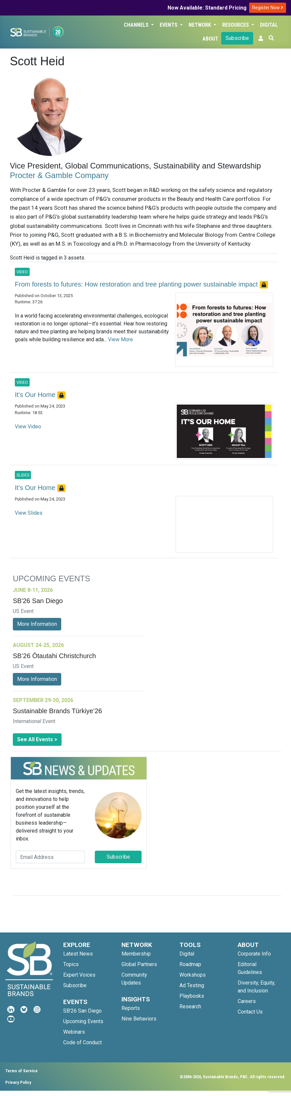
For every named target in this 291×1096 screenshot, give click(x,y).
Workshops (192, 975)
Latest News (78, 954)
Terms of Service (21, 1070)
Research (190, 1006)
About (210, 39)
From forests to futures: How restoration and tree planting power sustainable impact (137, 284)
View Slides (28, 513)
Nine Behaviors (138, 1019)
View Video (28, 426)
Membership (136, 954)
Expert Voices (79, 975)
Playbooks (191, 996)
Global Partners (139, 964)
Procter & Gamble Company (59, 175)
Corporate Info (254, 954)
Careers (247, 1001)
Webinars (74, 1032)
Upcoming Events (83, 1021)
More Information (37, 624)
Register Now (267, 7)
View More (120, 339)
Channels (137, 25)
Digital (269, 25)
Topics (71, 964)
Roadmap (190, 964)
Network (200, 25)
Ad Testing (191, 985)
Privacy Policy (18, 1082)
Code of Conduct (82, 1042)
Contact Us (250, 1012)
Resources (236, 25)
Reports (130, 1008)
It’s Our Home (36, 394)
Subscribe (237, 38)
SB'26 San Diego (82, 1011)
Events (169, 25)
